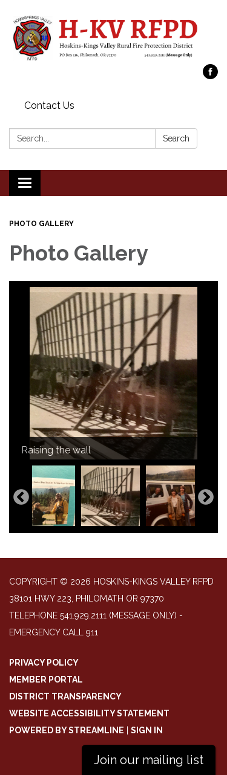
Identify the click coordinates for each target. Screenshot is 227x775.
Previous (21, 497)
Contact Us (49, 105)
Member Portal (46, 679)
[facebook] (210, 76)
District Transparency (65, 696)
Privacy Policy (44, 662)
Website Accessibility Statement (89, 713)
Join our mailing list (148, 760)
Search (176, 138)
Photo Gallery (41, 223)
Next (206, 497)
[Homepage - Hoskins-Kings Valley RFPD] (113, 38)
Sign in (147, 730)
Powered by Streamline (66, 730)
